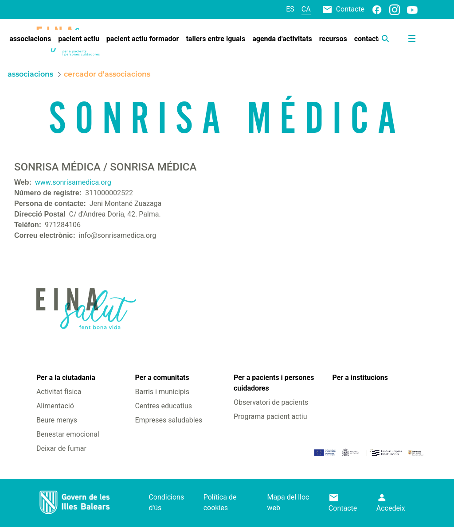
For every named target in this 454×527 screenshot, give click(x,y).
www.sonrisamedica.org (73, 182)
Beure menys (56, 420)
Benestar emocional (67, 434)
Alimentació (55, 406)
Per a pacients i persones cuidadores (274, 382)
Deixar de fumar (61, 448)
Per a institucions (360, 377)
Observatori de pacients (271, 402)
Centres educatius (163, 406)
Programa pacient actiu (270, 416)
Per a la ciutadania (65, 377)
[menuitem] (30, 39)
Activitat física (58, 392)
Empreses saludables (168, 420)
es (290, 9)
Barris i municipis (162, 392)
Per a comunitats (162, 377)
